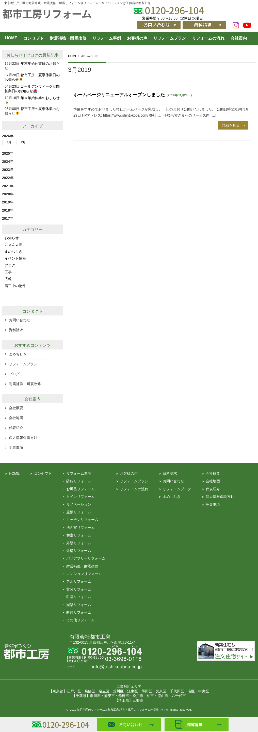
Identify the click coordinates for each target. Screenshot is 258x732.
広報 (8, 279)
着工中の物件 (15, 286)
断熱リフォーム (78, 612)
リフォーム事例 (106, 38)
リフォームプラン (169, 38)
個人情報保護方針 (23, 438)
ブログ (32, 55)
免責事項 (16, 447)
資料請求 (16, 330)
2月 (23, 142)
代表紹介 (16, 428)
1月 (9, 142)
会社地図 (16, 418)
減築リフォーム (78, 605)
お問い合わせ (19, 320)
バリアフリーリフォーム (85, 558)
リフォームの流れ (208, 38)
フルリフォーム (78, 581)
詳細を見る (231, 125)
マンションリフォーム (84, 574)
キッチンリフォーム (82, 520)
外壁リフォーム (78, 543)
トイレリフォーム (80, 497)
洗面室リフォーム (80, 528)
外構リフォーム (78, 551)
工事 (8, 272)
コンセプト (33, 38)
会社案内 (239, 38)
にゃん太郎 (13, 245)
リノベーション (78, 504)
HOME (11, 38)
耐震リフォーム (78, 597)
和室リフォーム (78, 535)
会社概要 (16, 408)
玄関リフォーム (78, 589)
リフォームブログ (177, 489)
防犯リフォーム (78, 481)
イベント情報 (15, 258)
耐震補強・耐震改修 (68, 38)
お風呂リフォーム (80, 489)
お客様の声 (137, 38)
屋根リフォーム (78, 512)
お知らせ (14, 55)
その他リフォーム (80, 620)
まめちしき (13, 251)
